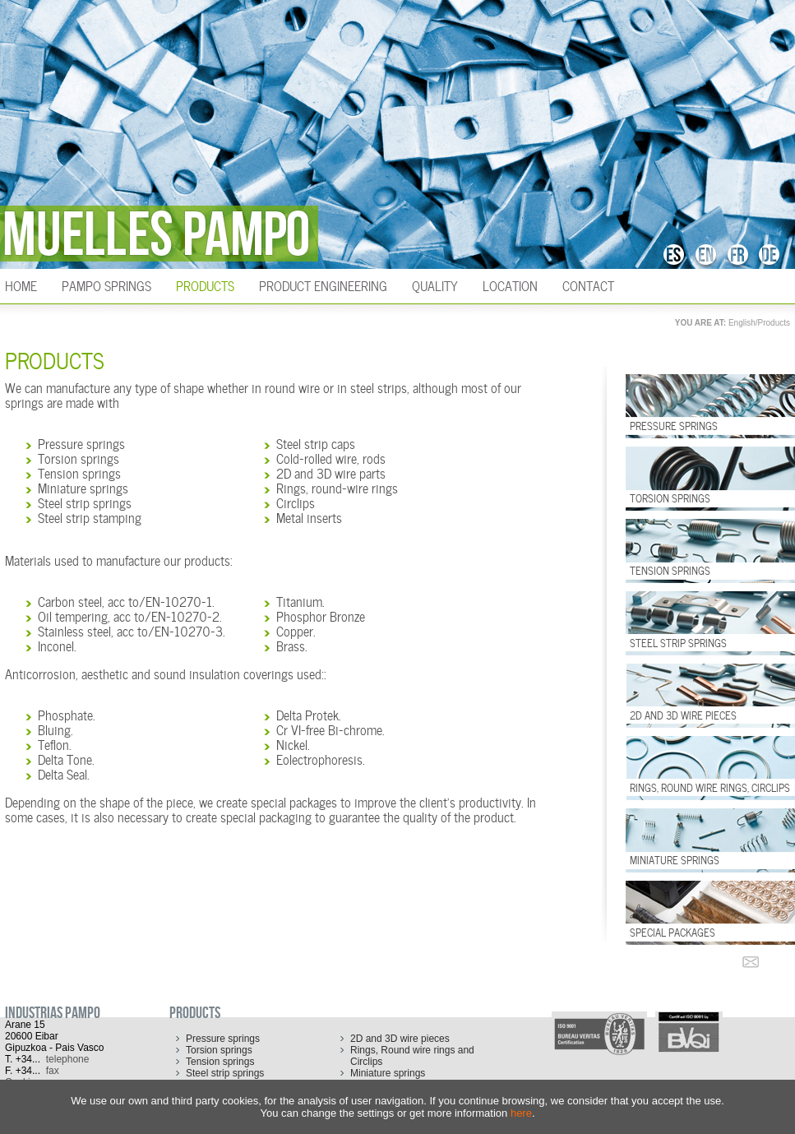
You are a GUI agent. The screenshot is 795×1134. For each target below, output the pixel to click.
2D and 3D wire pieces (400, 1038)
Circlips (295, 501)
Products (205, 284)
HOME (21, 284)
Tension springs (79, 472)
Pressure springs (81, 442)
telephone (68, 1059)
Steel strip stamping (89, 516)
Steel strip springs (85, 501)
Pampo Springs (106, 284)
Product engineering (323, 284)
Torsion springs (78, 457)
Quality (435, 284)
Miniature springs (83, 487)
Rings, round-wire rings (337, 487)
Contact (588, 284)
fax (52, 1070)
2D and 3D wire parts (331, 472)
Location (510, 284)
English (742, 322)
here (521, 1113)
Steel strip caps (315, 442)
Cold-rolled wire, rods (331, 457)
